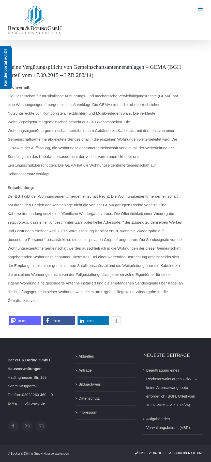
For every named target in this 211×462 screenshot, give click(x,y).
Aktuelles (86, 356)
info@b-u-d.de (33, 403)
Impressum (88, 412)
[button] (25, 320)
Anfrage (85, 370)
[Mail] (41, 426)
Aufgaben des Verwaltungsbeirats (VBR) (168, 423)
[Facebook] (13, 426)
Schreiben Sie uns (185, 453)
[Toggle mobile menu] (200, 8)
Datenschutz (89, 398)
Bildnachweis (90, 384)
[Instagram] (27, 426)
